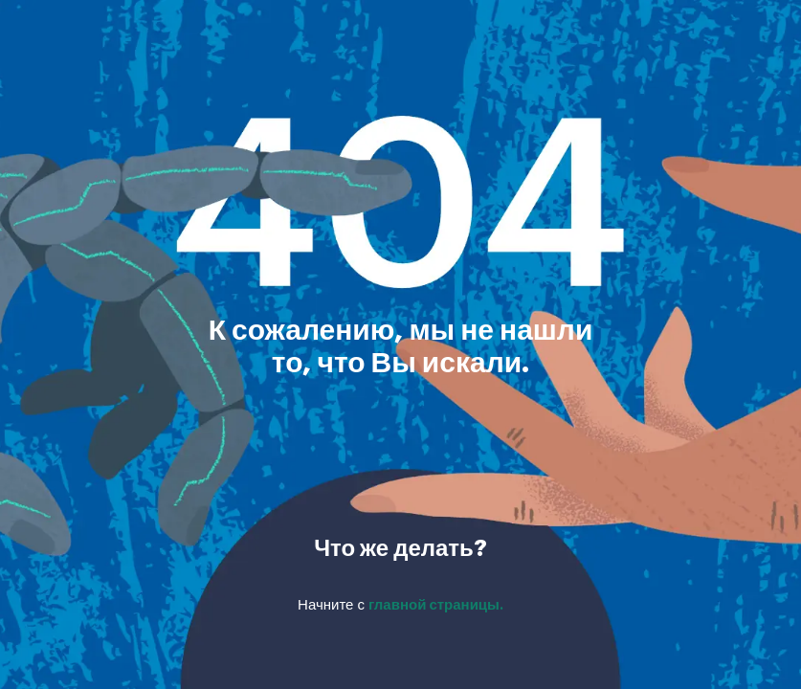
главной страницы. (435, 605)
